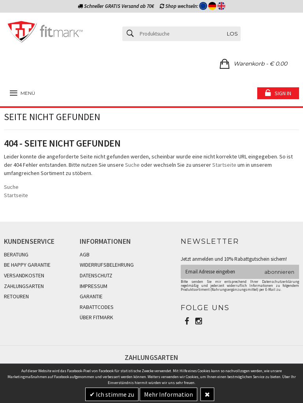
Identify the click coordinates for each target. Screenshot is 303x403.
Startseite (224, 164)
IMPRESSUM (93, 286)
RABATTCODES (97, 307)
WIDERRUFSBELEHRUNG (107, 264)
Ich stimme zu (114, 394)
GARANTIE (91, 296)
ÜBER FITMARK (96, 317)
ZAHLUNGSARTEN (24, 286)
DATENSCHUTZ (96, 275)
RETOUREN (16, 296)
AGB (85, 254)
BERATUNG (16, 254)
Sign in (283, 93)
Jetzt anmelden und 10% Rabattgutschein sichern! (234, 259)
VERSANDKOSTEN (24, 275)
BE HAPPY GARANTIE (27, 264)
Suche (132, 164)
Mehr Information (168, 394)
